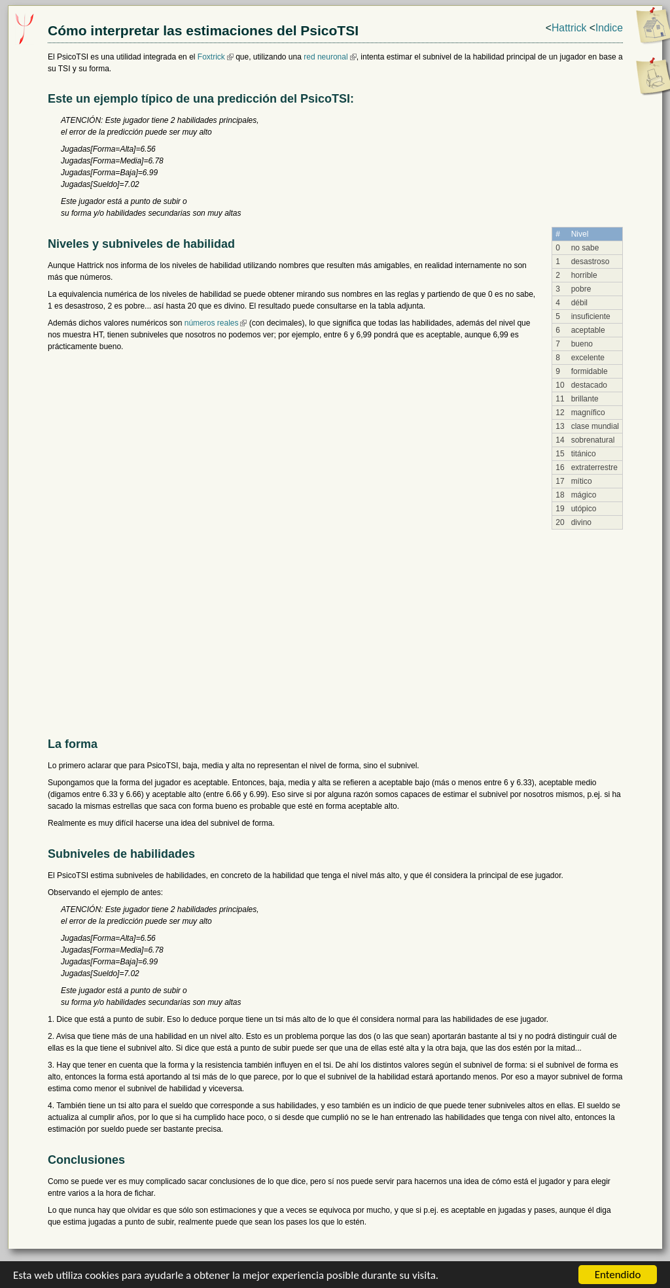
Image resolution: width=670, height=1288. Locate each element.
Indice (609, 27)
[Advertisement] (335, 627)
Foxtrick (211, 56)
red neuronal (325, 56)
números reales (212, 323)
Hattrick (569, 27)
